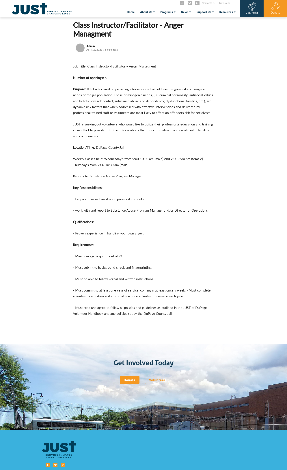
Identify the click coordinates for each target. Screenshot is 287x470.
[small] (182, 3)
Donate (129, 380)
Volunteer (157, 380)
